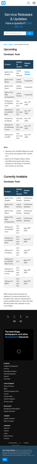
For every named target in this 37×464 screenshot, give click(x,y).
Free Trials (7, 379)
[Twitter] (14, 317)
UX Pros (6, 368)
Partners (6, 438)
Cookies (26, 443)
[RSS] (8, 317)
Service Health (8, 401)
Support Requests (9, 411)
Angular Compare (9, 418)
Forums (6, 394)
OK (5, 459)
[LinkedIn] (27, 317)
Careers (6, 431)
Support (11, 44)
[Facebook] (21, 317)
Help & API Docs (9, 386)
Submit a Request (9, 399)
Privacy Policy (13, 443)
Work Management (10, 374)
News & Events (8, 436)
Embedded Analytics (10, 371)
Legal (5, 433)
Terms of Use (16, 445)
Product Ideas (8, 396)
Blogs (5, 389)
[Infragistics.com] (11, 3)
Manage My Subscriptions (12, 409)
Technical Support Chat (11, 391)
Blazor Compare (9, 421)
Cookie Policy (30, 455)
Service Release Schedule (22, 44)
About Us (6, 428)
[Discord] (21, 321)
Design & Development (11, 366)
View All (6, 376)
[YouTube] (14, 321)
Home (5, 44)
